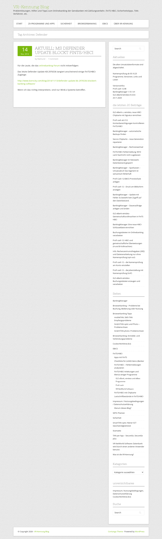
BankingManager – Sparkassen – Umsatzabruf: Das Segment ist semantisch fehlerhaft (127, 170)
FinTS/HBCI (117, 353)
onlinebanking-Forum (49, 65)
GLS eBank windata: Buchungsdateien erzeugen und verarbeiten (126, 281)
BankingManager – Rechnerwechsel (128, 147)
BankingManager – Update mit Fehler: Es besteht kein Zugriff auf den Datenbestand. (127, 197)
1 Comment (53, 59)
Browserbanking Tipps (122, 313)
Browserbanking (87, 23)
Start (19, 23)
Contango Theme (115, 531)
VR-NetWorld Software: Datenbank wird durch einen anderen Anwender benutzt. (128, 446)
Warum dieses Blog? (122, 408)
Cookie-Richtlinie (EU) (122, 343)
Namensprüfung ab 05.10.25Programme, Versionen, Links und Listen (127, 76)
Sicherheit (66, 23)
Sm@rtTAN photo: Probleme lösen (129, 331)
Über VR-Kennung (123, 23)
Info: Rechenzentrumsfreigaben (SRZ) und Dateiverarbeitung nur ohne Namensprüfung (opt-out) (129, 254)
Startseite (117, 430)
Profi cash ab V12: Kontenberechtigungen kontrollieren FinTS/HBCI (128, 123)
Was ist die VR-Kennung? (123, 454)
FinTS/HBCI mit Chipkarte (125, 392)
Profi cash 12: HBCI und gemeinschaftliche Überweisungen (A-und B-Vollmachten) (127, 243)
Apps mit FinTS (120, 357)
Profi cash (120, 385)
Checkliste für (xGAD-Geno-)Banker (129, 361)
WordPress (139, 531)
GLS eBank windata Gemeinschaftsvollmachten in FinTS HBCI (128, 216)
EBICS (105, 23)
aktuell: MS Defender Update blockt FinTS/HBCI (64, 50)
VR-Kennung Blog (31, 6)
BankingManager (120, 300)
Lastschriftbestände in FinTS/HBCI (128, 396)
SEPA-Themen (119, 413)
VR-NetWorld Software (125, 389)
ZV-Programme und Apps (41, 23)
